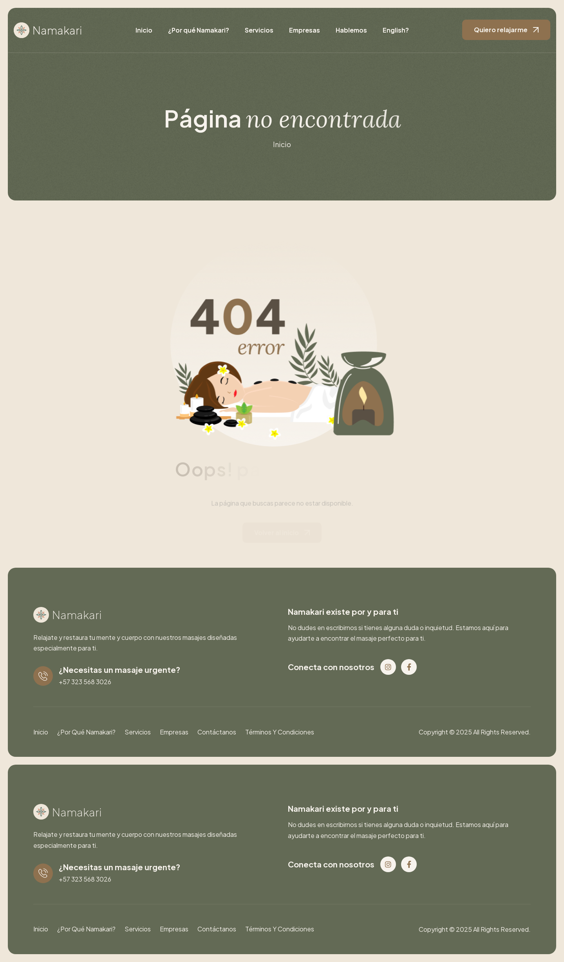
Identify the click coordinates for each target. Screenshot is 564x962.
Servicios (259, 30)
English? (396, 30)
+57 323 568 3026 (85, 682)
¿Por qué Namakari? (198, 30)
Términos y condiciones (279, 732)
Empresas (304, 30)
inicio (282, 144)
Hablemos (351, 30)
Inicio (144, 30)
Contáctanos (216, 732)
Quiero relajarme (501, 30)
